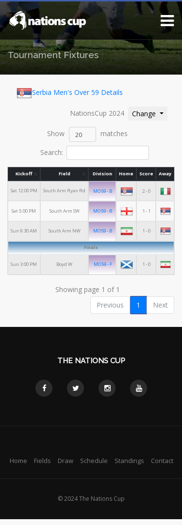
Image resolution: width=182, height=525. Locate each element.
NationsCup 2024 (97, 113)
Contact (162, 460)
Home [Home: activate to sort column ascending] (126, 173)
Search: (94, 153)
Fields (42, 460)
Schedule (94, 460)
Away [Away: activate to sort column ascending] (165, 173)
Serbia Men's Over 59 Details (70, 93)
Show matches (87, 134)
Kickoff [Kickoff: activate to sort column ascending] (24, 173)
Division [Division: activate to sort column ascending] (102, 173)
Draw (65, 460)
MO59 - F (103, 264)
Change (149, 113)
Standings (129, 460)
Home (18, 460)
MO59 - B (103, 191)
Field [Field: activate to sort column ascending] (64, 173)
